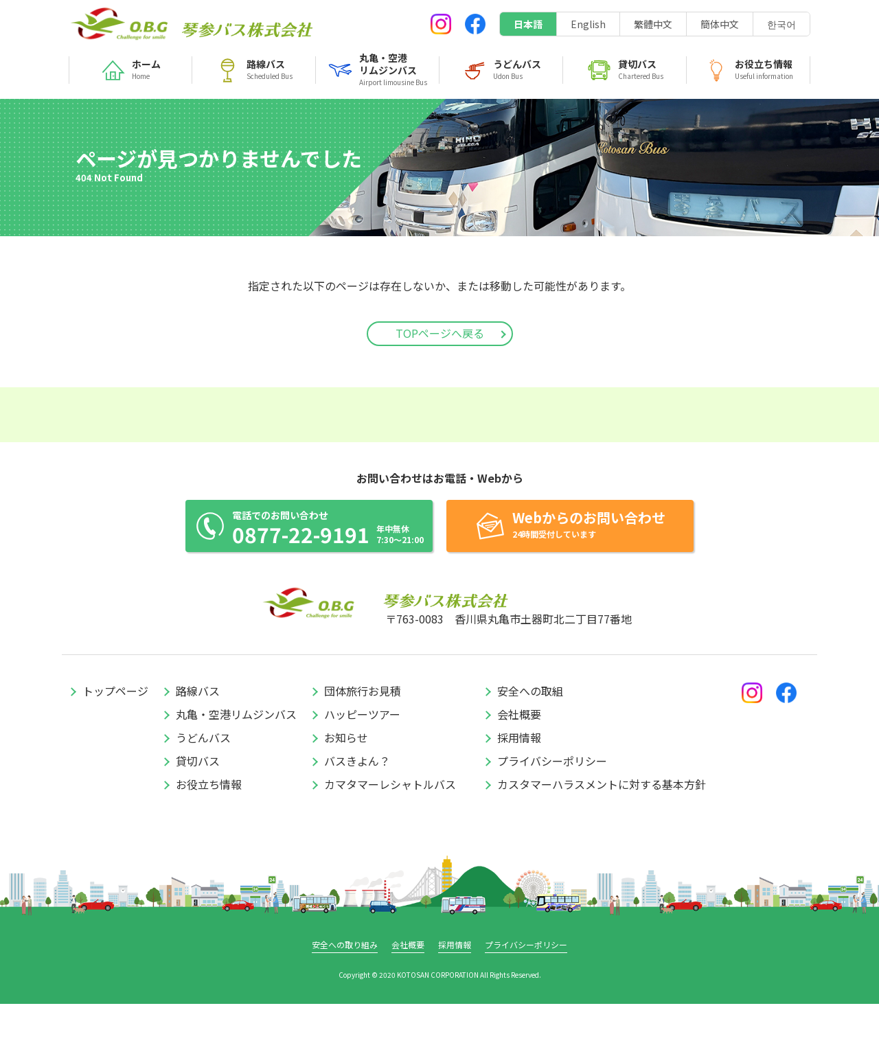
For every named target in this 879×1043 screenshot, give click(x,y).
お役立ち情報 (209, 823)
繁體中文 (653, 24)
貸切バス (198, 800)
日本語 (528, 24)
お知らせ (346, 776)
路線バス (198, 730)
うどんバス (203, 776)
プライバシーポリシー (552, 800)
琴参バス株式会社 (120, 24)
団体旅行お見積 (362, 730)
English (588, 24)
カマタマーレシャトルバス (390, 823)
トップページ (115, 730)
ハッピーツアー (362, 753)
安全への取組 (530, 730)
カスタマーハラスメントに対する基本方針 (601, 823)
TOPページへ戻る (440, 333)
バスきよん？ (357, 800)
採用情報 (519, 776)
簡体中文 (719, 24)
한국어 (781, 24)
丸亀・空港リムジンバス (236, 753)
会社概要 (519, 753)
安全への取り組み (345, 983)
